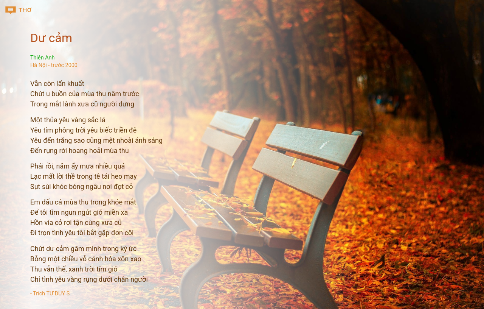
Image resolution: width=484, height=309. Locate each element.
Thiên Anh (42, 58)
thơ (18, 10)
